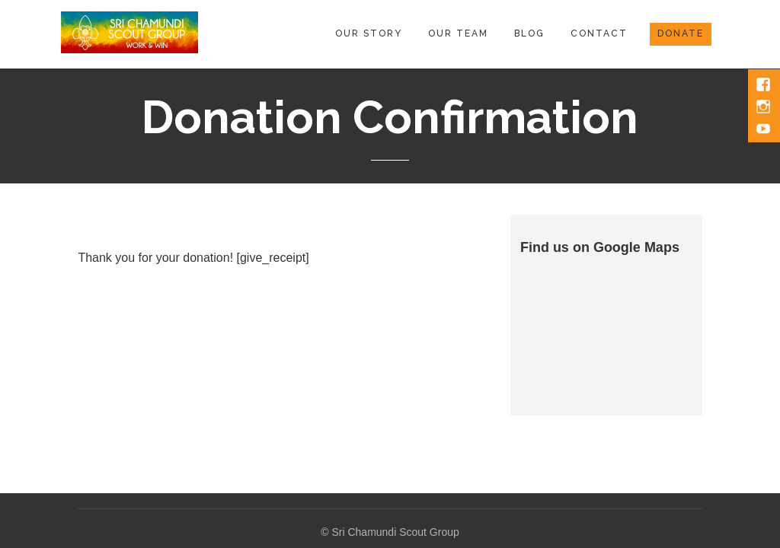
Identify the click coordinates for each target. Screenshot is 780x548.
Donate (680, 33)
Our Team (458, 33)
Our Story (368, 33)
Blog (529, 33)
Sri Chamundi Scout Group (395, 532)
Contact (599, 33)
